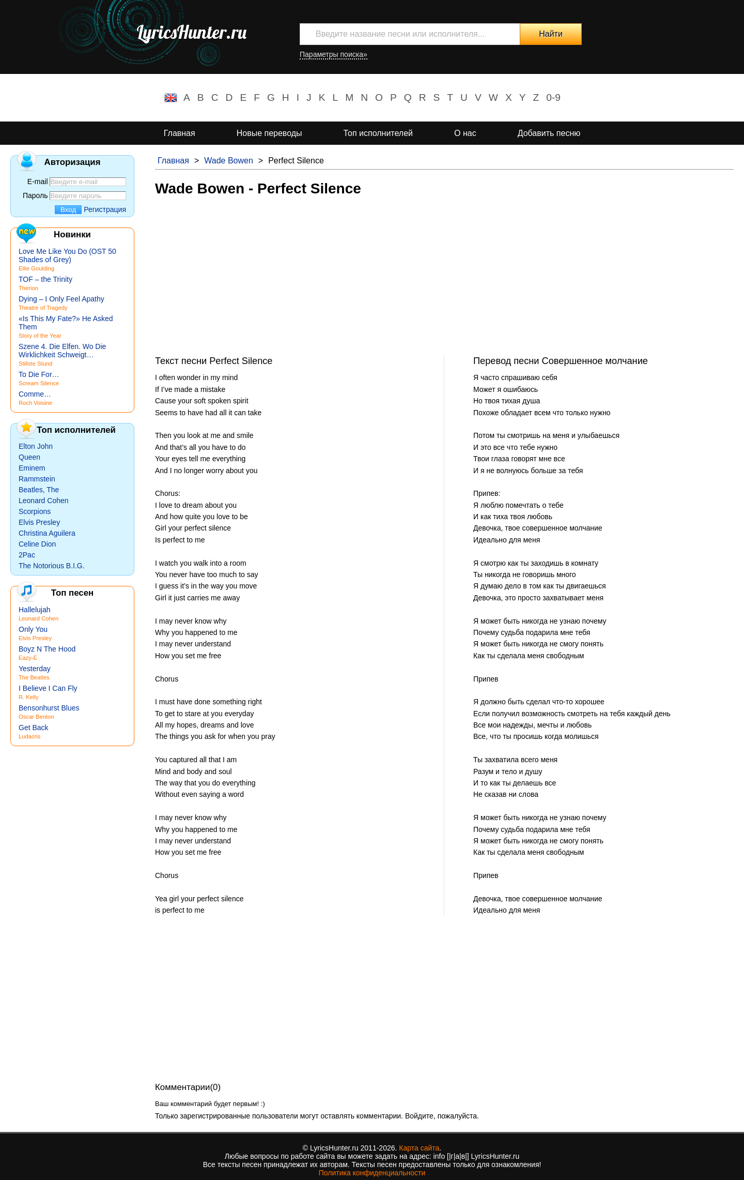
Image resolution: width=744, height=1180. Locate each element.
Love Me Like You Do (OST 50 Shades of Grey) (67, 255)
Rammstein (37, 479)
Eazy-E (28, 658)
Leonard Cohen (44, 500)
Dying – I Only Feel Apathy (61, 299)
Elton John (36, 446)
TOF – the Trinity (45, 279)
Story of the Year (40, 335)
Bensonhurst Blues (49, 708)
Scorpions (35, 511)
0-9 (553, 97)
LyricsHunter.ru (191, 32)
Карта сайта (419, 1148)
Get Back (34, 727)
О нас (465, 133)
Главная (179, 133)
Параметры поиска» (333, 54)
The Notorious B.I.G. (52, 566)
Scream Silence (39, 383)
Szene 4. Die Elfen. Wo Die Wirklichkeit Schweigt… (62, 350)
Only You (33, 629)
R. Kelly (29, 697)
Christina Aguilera (47, 533)
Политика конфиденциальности (372, 1173)
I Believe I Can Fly (48, 688)
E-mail (37, 181)
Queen (29, 457)
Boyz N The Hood (47, 649)
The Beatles (34, 677)
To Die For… (39, 374)
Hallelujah (34, 610)
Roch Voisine (35, 403)
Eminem (32, 468)
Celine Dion (37, 544)
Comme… (35, 394)
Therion (28, 288)
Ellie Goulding (36, 268)
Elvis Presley (39, 522)
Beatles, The (39, 490)
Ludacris (29, 736)
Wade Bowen (228, 160)
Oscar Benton (36, 717)
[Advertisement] (444, 282)
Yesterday (35, 668)
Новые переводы (269, 133)
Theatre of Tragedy (43, 308)
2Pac (27, 555)
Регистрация (105, 209)
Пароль (35, 195)
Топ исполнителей (378, 133)
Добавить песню (549, 133)
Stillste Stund (35, 363)
